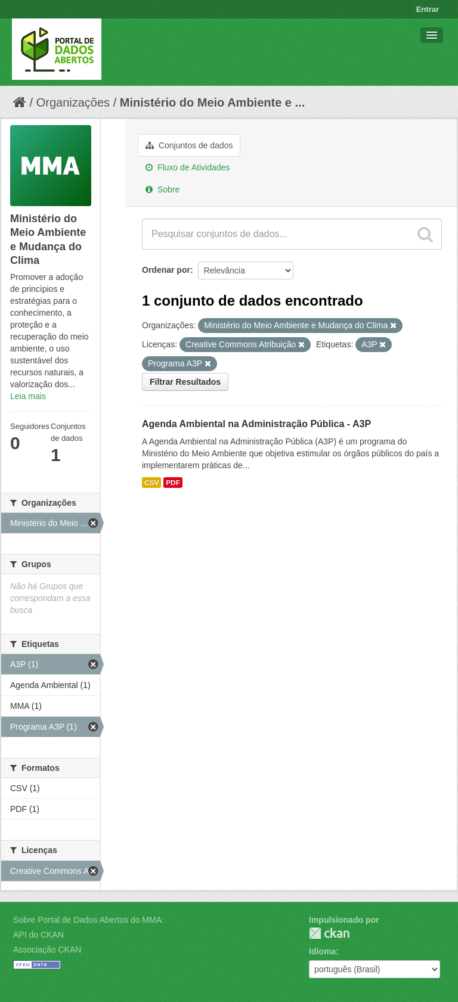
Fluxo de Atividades (188, 167)
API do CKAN (38, 934)
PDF (173, 482)
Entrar (427, 9)
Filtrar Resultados (185, 382)
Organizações (73, 102)
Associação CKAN (47, 949)
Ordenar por (166, 270)
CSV (151, 482)
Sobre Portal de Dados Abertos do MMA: (88, 920)
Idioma (322, 951)
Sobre (163, 189)
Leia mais (28, 396)
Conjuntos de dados (189, 145)
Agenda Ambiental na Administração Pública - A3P (256, 424)
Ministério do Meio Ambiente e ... (212, 102)
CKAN (329, 933)
